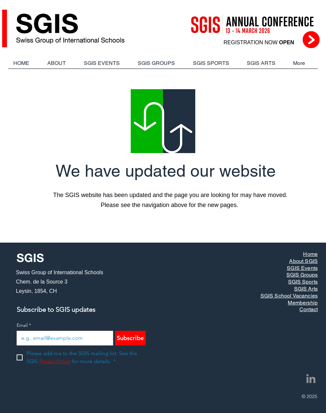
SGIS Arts (306, 289)
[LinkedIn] (310, 378)
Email (24, 325)
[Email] (62, 338)
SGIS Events (302, 268)
